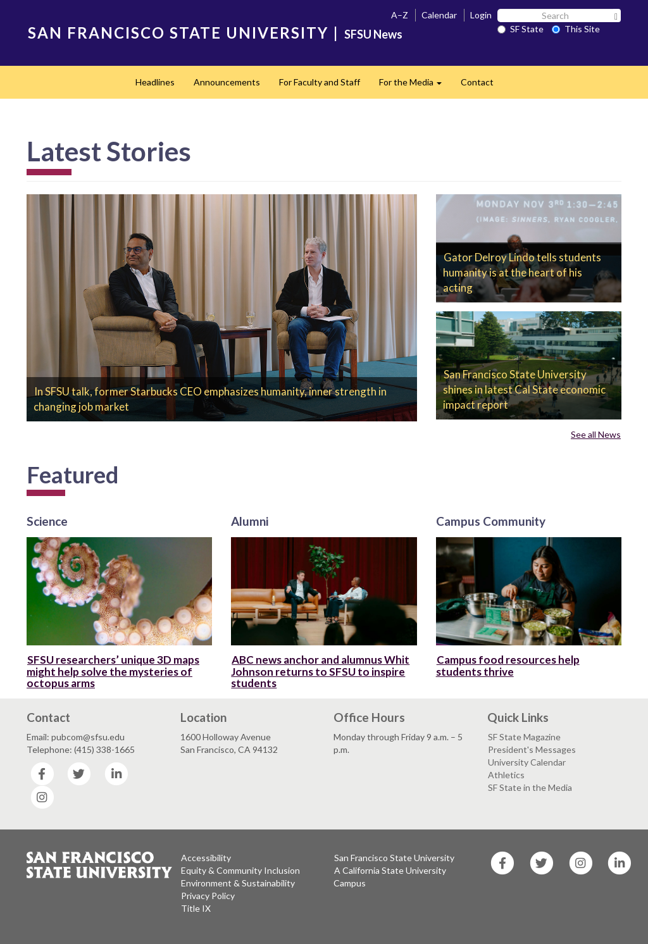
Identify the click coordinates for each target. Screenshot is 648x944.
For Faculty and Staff (319, 82)
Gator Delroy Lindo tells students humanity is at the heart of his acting (522, 272)
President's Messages (532, 749)
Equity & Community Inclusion (240, 870)
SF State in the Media (530, 787)
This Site (576, 28)
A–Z (399, 14)
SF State (520, 28)
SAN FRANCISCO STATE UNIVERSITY (178, 32)
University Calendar (527, 762)
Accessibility (206, 857)
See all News (596, 434)
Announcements (227, 82)
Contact (477, 82)
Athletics (506, 774)
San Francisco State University (394, 857)
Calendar (439, 14)
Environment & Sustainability (238, 883)
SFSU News (373, 34)
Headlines (155, 82)
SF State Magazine (524, 736)
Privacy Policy (208, 895)
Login (481, 14)
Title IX (196, 908)
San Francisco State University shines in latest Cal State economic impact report (524, 389)
